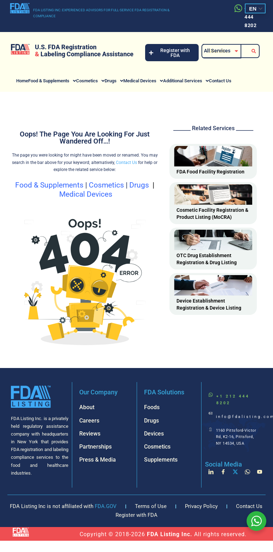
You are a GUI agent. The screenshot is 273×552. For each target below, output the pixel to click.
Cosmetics (90, 80)
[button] (52, 80)
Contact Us (220, 80)
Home (22, 80)
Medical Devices (143, 80)
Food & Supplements (52, 80)
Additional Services (186, 80)
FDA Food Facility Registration (210, 172)
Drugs (114, 80)
